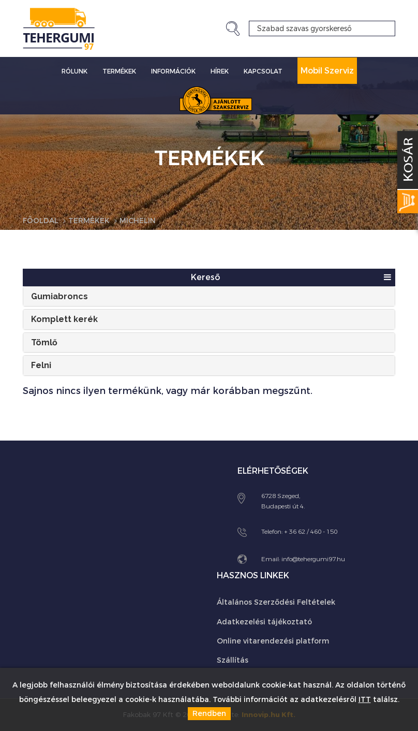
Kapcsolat (263, 71)
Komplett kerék (64, 319)
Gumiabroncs (59, 296)
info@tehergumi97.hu (313, 559)
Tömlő (44, 342)
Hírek (220, 71)
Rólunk (74, 71)
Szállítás (232, 660)
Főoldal (40, 221)
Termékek (119, 71)
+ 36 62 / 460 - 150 (310, 532)
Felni (41, 365)
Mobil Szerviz (327, 70)
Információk (173, 71)
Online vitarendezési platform (273, 641)
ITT (365, 700)
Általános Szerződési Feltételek (276, 602)
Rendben (209, 714)
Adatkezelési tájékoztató (264, 622)
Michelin (138, 221)
